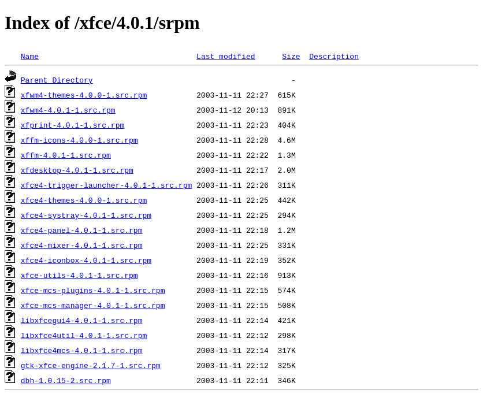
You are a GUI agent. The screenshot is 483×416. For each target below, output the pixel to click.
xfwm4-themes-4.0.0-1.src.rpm (84, 95)
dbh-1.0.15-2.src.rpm (66, 380)
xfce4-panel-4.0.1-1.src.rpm (82, 230)
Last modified (225, 56)
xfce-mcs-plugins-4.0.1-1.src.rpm (93, 290)
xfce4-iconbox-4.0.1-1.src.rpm (86, 260)
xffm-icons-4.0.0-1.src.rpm (79, 140)
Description (334, 56)
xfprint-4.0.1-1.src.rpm (72, 125)
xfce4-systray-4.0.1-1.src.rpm (86, 215)
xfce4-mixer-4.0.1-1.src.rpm (82, 245)
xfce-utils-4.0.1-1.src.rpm (79, 275)
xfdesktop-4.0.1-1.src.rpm (77, 170)
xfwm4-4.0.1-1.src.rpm (68, 110)
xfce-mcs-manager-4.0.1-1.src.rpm (93, 305)
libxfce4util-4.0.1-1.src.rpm (84, 335)
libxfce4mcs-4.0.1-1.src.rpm (82, 350)
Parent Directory (57, 80)
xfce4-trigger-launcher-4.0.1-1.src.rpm (106, 185)
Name (30, 56)
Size (291, 56)
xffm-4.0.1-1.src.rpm (66, 155)
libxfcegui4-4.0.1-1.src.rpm (82, 320)
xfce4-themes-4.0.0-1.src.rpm (84, 200)
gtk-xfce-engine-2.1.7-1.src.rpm (91, 365)
